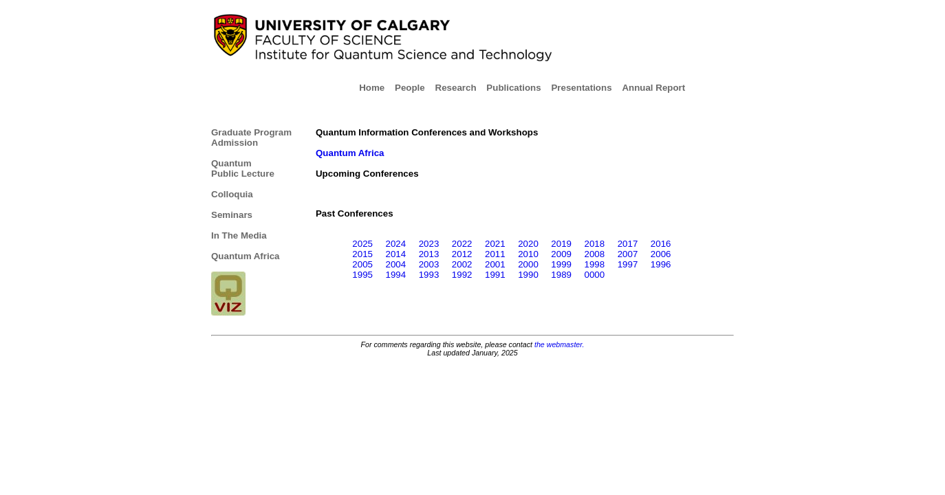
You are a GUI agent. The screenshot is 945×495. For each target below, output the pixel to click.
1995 (362, 275)
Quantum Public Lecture (242, 168)
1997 (628, 264)
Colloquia (232, 194)
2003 (429, 264)
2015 (362, 254)
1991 (495, 275)
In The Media (239, 235)
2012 (462, 254)
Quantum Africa (245, 256)
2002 (462, 264)
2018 (595, 244)
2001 (495, 264)
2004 (395, 264)
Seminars (231, 215)
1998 (595, 264)
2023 (429, 244)
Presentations (585, 87)
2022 (462, 244)
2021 (495, 244)
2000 (528, 264)
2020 (528, 244)
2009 (561, 254)
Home (375, 87)
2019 (561, 244)
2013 (429, 254)
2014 (395, 254)
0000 (595, 275)
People (414, 87)
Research (459, 87)
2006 (661, 254)
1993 (429, 275)
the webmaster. (559, 344)
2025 (362, 244)
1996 (661, 264)
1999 (561, 264)
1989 (561, 275)
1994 (395, 275)
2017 (628, 244)
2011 (495, 254)
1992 (462, 275)
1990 (528, 275)
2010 (528, 254)
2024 (395, 244)
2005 (362, 264)
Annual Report (653, 87)
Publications (517, 87)
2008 (595, 254)
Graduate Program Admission (251, 137)
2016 (661, 244)
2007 (628, 254)
